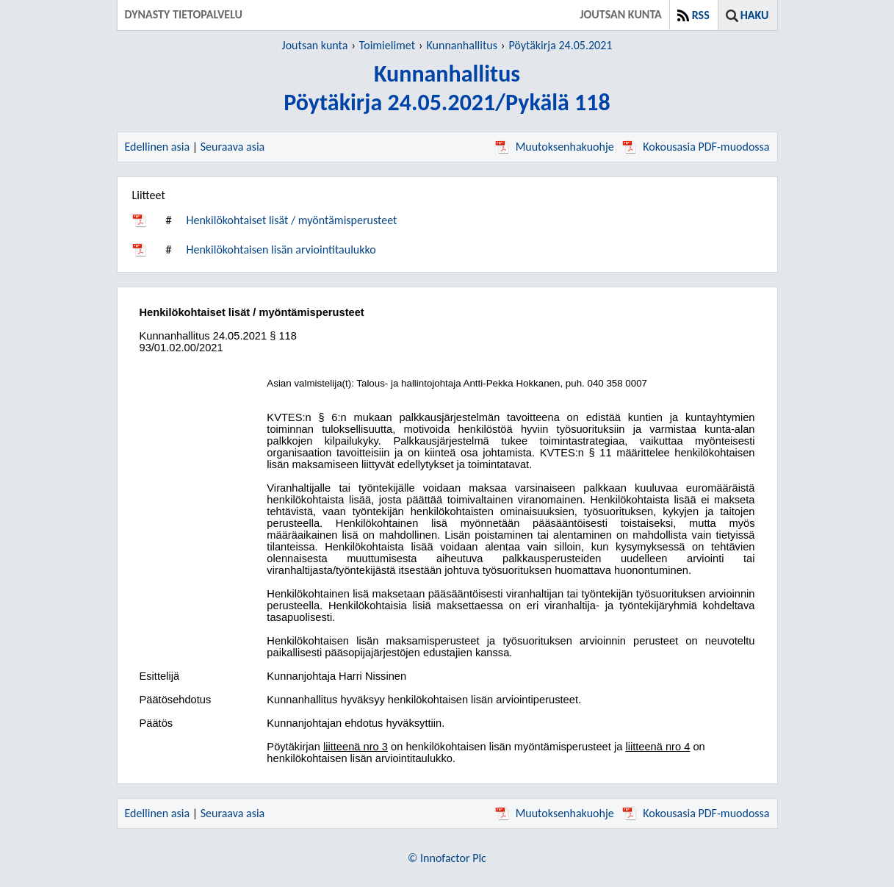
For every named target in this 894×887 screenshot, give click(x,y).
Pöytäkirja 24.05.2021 (560, 45)
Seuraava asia (233, 147)
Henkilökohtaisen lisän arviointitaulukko (280, 249)
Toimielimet (387, 45)
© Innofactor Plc (447, 858)
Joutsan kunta (315, 45)
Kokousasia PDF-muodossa (695, 147)
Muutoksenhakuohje (554, 147)
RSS (701, 15)
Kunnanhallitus (462, 45)
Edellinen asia (157, 147)
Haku (754, 15)
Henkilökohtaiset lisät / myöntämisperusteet (291, 220)
